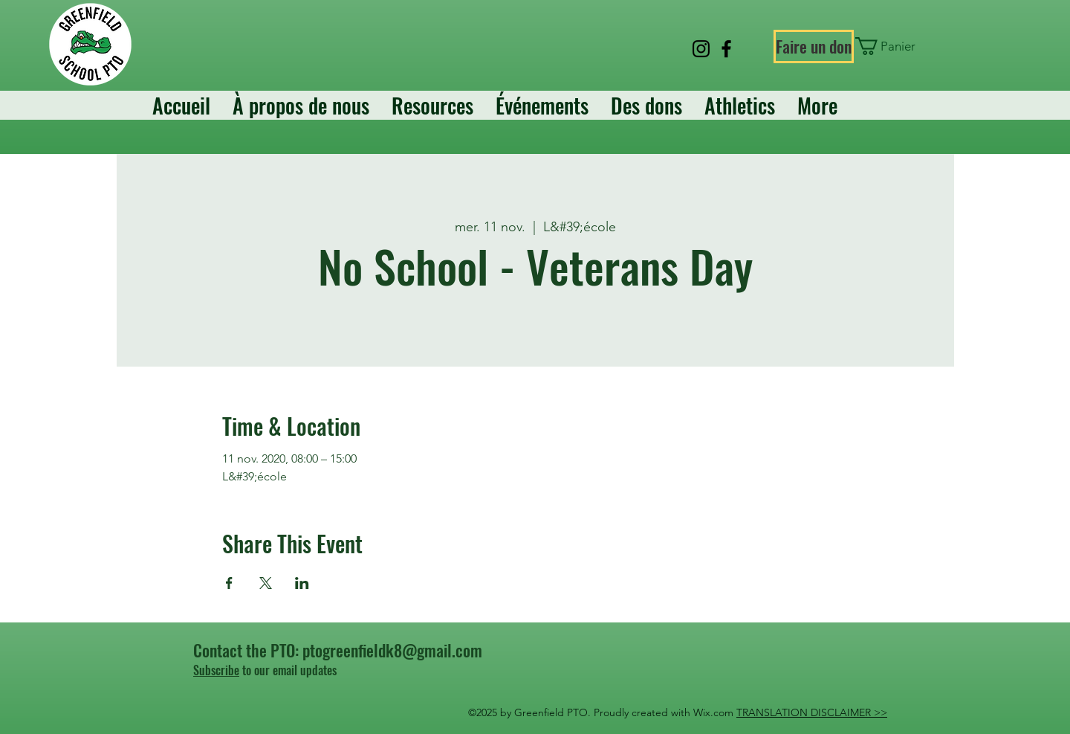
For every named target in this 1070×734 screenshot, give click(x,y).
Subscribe (216, 670)
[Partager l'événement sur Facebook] (229, 583)
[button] (889, 46)
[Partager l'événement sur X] (266, 583)
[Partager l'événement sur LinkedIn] (302, 583)
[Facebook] (726, 48)
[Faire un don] (814, 46)
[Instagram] (701, 48)
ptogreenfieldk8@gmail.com (392, 650)
